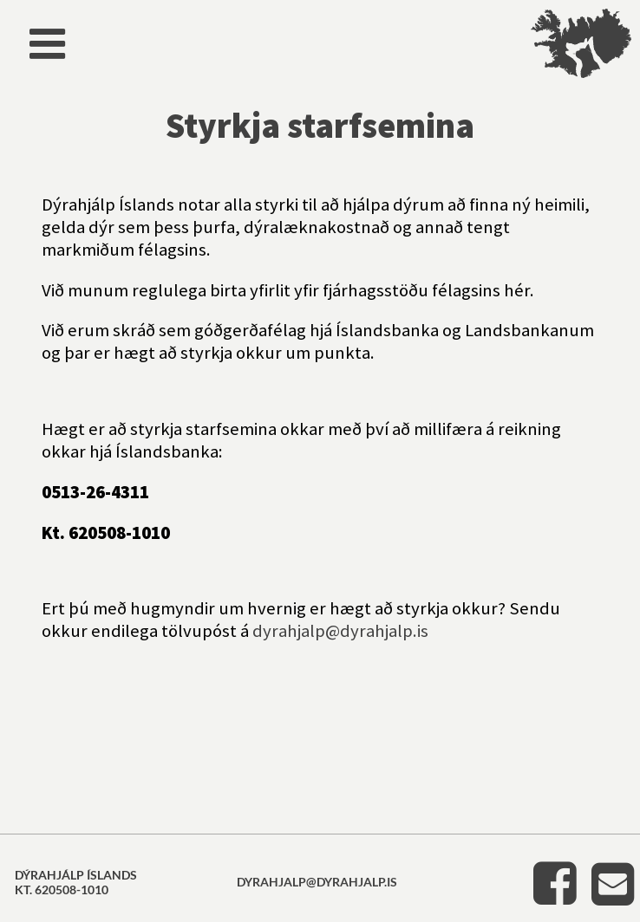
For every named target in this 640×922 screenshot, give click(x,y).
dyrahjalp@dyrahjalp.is (340, 631)
